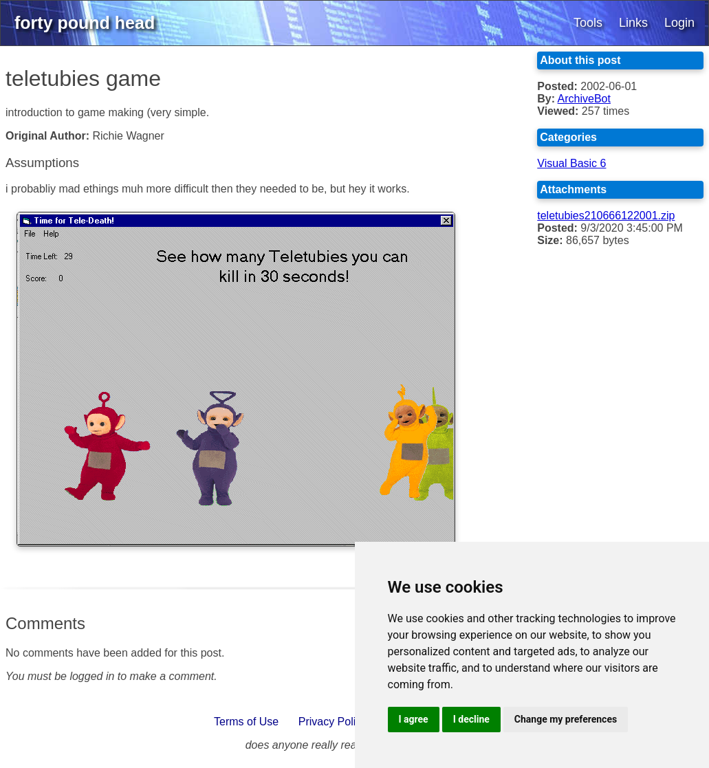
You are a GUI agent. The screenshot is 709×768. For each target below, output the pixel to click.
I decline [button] (471, 719)
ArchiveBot (584, 99)
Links (633, 23)
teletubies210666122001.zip (606, 215)
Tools (588, 23)
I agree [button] (413, 719)
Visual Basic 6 (571, 163)
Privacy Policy (332, 721)
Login (679, 23)
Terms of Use (246, 721)
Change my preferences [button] (565, 719)
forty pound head (84, 22)
